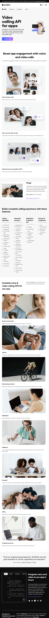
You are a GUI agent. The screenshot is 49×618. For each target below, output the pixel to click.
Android (28, 350)
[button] (42, 5)
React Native (33, 350)
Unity (39, 352)
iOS (24, 350)
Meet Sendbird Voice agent (40, 1)
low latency (44, 431)
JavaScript (19, 350)
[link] (7, 39)
